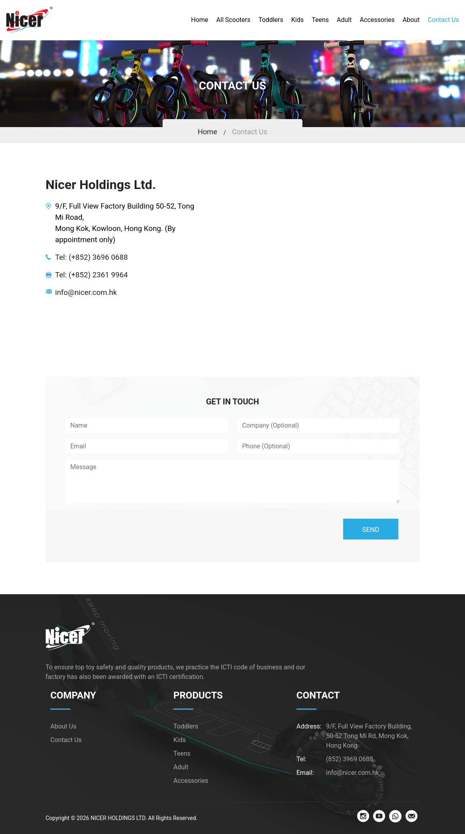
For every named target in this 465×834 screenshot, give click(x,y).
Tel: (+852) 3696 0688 (91, 257)
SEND (370, 529)
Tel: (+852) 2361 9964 (91, 275)
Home (207, 131)
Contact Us (249, 131)
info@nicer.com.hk (86, 292)
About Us (63, 726)
